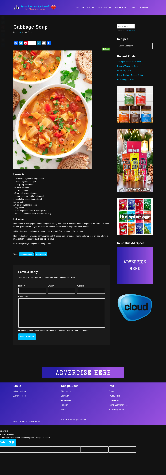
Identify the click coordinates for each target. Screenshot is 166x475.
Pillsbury (64, 454)
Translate (130, 30)
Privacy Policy (115, 445)
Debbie (18, 32)
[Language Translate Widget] (126, 26)
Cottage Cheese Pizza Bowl (129, 62)
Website (80, 286)
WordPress (35, 471)
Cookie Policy (115, 450)
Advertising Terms (116, 459)
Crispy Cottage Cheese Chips (130, 75)
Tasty (63, 459)
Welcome (79, 7)
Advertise (144, 7)
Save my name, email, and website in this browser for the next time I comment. (54, 331)
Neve (15, 471)
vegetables (41, 255)
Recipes (90, 7)
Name (21, 286)
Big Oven (65, 445)
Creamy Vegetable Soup (127, 66)
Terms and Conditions (118, 454)
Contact (133, 7)
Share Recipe (120, 7)
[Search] (150, 7)
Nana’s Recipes (104, 7)
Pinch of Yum (67, 441)
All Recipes (66, 450)
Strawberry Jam (124, 71)
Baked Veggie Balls (125, 80)
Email (51, 286)
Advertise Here (19, 441)
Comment (23, 297)
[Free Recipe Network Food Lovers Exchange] (34, 7)
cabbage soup (26, 255)
